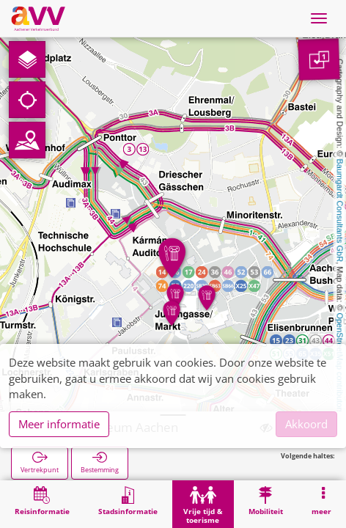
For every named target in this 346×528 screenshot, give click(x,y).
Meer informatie (59, 424)
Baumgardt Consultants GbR (340, 211)
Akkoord (306, 424)
